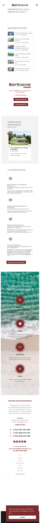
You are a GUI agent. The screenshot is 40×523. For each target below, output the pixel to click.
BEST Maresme (20, 474)
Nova (10, 133)
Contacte (20, 470)
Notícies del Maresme (15, 225)
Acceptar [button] (22, 517)
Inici (20, 455)
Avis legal (20, 468)
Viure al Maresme (14, 245)
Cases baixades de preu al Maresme (17, 207)
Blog (20, 465)
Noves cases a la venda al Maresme (17, 185)
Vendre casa (20, 463)
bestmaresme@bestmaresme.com (20, 448)
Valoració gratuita (21, 99)
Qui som (20, 460)
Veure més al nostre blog (16, 262)
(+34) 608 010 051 (20, 104)
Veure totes (12, 127)
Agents (20, 458)
